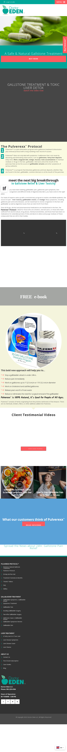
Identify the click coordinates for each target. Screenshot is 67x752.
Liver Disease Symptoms (10, 640)
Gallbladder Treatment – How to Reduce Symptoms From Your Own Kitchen (17, 492)
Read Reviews (33, 525)
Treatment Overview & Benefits (12, 578)
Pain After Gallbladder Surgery (12, 614)
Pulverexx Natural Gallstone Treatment (11, 567)
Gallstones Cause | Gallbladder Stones (12, 618)
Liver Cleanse (7, 647)
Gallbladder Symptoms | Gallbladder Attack (14, 600)
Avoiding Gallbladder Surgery (12, 610)
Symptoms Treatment (10, 603)
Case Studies (7, 664)
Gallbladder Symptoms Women (12, 621)
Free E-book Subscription (10, 660)
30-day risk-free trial (9, 574)
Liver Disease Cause (9, 643)
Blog (4, 668)
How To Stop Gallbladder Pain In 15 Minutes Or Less (49, 493)
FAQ (4, 585)
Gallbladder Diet (8, 625)
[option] (17, 482)
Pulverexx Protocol (9, 570)
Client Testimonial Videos (33, 415)
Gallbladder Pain (8, 607)
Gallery (5, 588)
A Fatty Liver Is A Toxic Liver (11, 636)
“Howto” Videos (8, 581)
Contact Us (6, 657)
